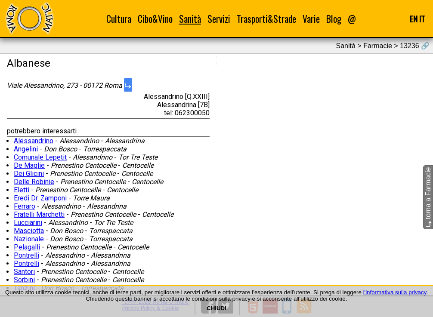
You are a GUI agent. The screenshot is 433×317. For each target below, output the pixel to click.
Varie (311, 18)
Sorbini (24, 280)
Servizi (218, 18)
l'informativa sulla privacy (395, 292)
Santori (24, 272)
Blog (333, 18)
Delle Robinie (34, 182)
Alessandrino (33, 141)
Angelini (26, 149)
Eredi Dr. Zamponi (40, 198)
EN (414, 19)
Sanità (190, 18)
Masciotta (29, 231)
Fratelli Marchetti (39, 214)
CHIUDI (216, 308)
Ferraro (24, 206)
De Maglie (29, 165)
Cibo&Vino (155, 18)
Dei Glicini (29, 173)
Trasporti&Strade (266, 18)
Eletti (21, 190)
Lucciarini (28, 223)
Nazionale (29, 239)
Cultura (118, 18)
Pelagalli (27, 247)
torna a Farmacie (428, 197)
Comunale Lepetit (40, 157)
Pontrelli (26, 255)
